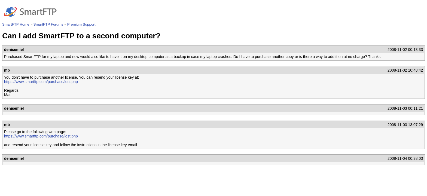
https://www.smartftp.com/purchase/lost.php (41, 81)
